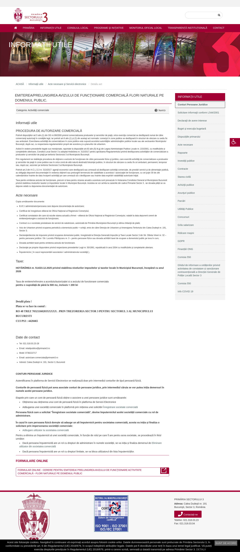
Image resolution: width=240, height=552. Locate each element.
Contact (218, 27)
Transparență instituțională (187, 27)
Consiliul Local (77, 27)
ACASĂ (20, 84)
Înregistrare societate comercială (120, 407)
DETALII (201, 549)
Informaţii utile (50, 27)
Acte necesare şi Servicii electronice (67, 84)
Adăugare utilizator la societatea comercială (46, 430)
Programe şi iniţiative (109, 27)
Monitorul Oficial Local (145, 27)
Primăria (29, 27)
